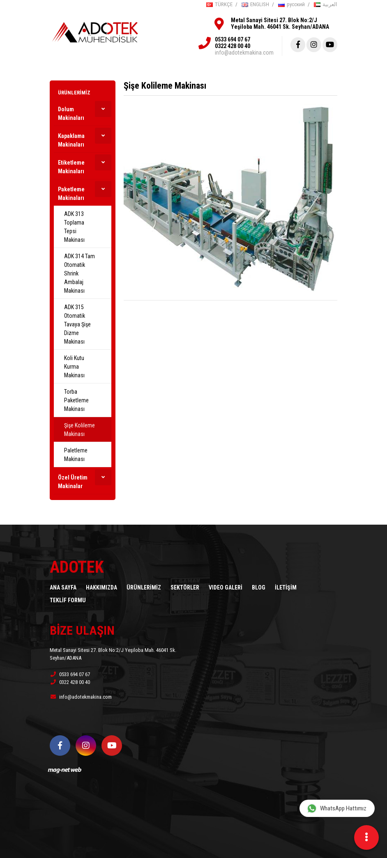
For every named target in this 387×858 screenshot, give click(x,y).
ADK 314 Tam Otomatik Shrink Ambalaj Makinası (79, 273)
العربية (325, 4)
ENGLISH (255, 4)
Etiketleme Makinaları (71, 166)
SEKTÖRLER (184, 587)
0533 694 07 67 (232, 39)
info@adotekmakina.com (244, 52)
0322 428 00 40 (232, 46)
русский (291, 4)
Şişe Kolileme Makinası (79, 429)
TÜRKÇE (219, 4)
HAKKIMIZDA (101, 587)
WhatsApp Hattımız (336, 808)
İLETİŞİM (286, 587)
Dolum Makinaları (71, 113)
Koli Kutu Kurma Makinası (74, 367)
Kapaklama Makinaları (71, 140)
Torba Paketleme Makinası (76, 400)
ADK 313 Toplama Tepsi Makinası (74, 227)
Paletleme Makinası (76, 454)
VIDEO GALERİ (225, 587)
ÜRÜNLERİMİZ (74, 92)
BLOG (258, 587)
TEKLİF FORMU (68, 600)
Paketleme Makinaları (71, 193)
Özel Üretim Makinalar (73, 481)
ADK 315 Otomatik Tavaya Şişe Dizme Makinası (77, 324)
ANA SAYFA (63, 587)
